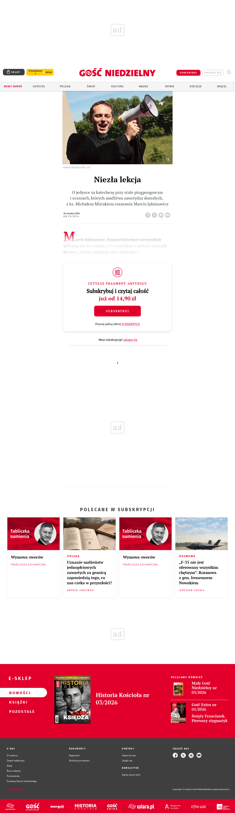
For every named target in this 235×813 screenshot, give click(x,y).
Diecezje (196, 86)
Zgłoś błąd (15, 789)
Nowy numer (13, 86)
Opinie (169, 86)
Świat (91, 86)
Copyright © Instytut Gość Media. (188, 789)
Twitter (155, 214)
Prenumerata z (35, 72)
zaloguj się (212, 72)
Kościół (39, 86)
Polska (65, 86)
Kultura (117, 86)
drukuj (161, 214)
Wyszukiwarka (228, 72)
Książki (17, 702)
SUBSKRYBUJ (188, 72)
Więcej (221, 86)
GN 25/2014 (71, 216)
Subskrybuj (117, 311)
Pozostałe (17, 711)
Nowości (17, 693)
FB (148, 214)
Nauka (143, 86)
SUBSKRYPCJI (131, 324)
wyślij (168, 214)
